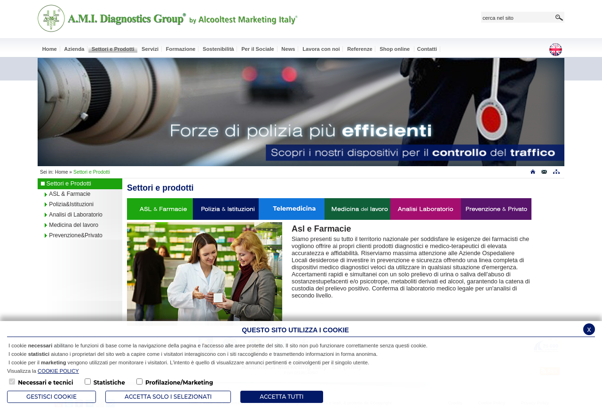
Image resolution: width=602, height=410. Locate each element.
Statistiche (109, 382)
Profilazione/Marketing (179, 382)
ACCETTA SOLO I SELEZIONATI (168, 396)
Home (61, 172)
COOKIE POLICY (58, 371)
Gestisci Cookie (51, 396)
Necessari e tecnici (45, 382)
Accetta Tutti (281, 396)
